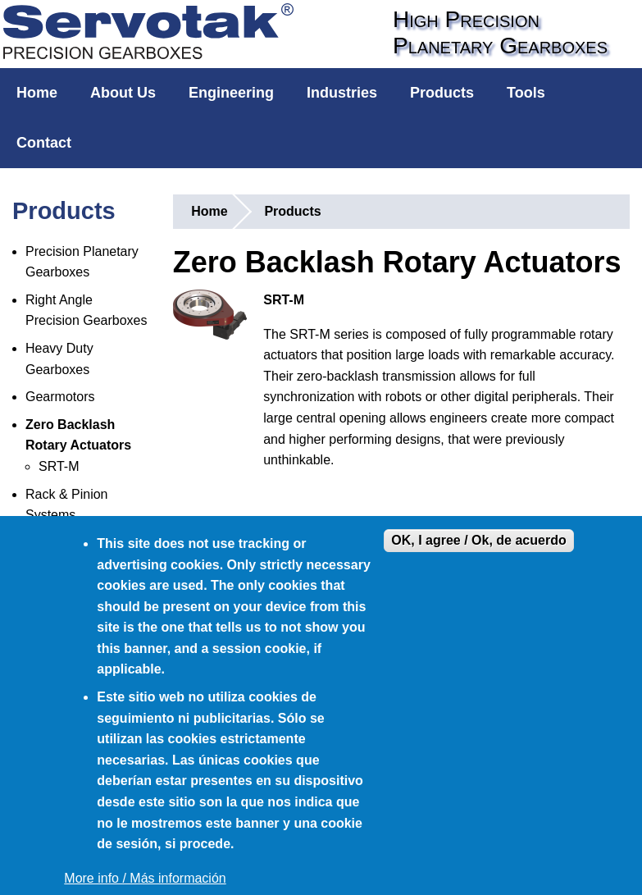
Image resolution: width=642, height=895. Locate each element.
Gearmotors (59, 397)
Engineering (231, 92)
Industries (342, 92)
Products (442, 92)
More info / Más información (144, 878)
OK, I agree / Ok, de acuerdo (478, 540)
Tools (526, 92)
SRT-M (59, 466)
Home (36, 92)
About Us (123, 92)
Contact (43, 143)
